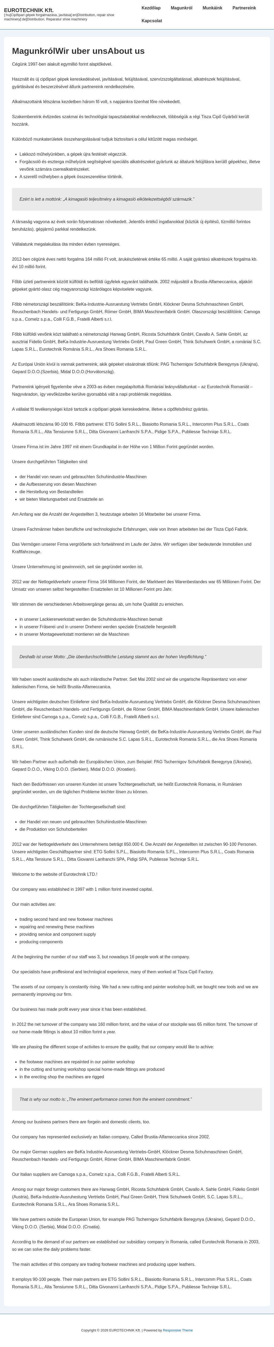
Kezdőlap (151, 8)
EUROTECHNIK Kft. (29, 10)
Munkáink (212, 8)
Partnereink (244, 8)
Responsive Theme (178, 1330)
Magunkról (181, 8)
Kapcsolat (152, 20)
